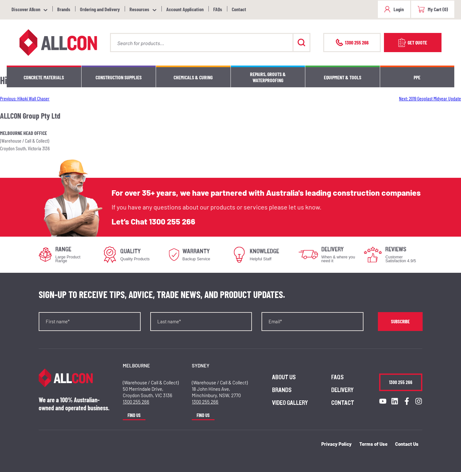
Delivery (342, 390)
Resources (139, 9)
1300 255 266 (172, 221)
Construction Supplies (119, 77)
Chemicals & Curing (193, 77)
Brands (63, 9)
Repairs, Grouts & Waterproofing (268, 77)
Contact (239, 9)
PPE (417, 77)
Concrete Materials (44, 77)
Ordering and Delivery (100, 9)
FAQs (217, 9)
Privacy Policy (336, 444)
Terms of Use (373, 444)
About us (284, 377)
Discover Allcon (26, 9)
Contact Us (406, 444)
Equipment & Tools (342, 77)
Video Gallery (290, 403)
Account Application (185, 9)
